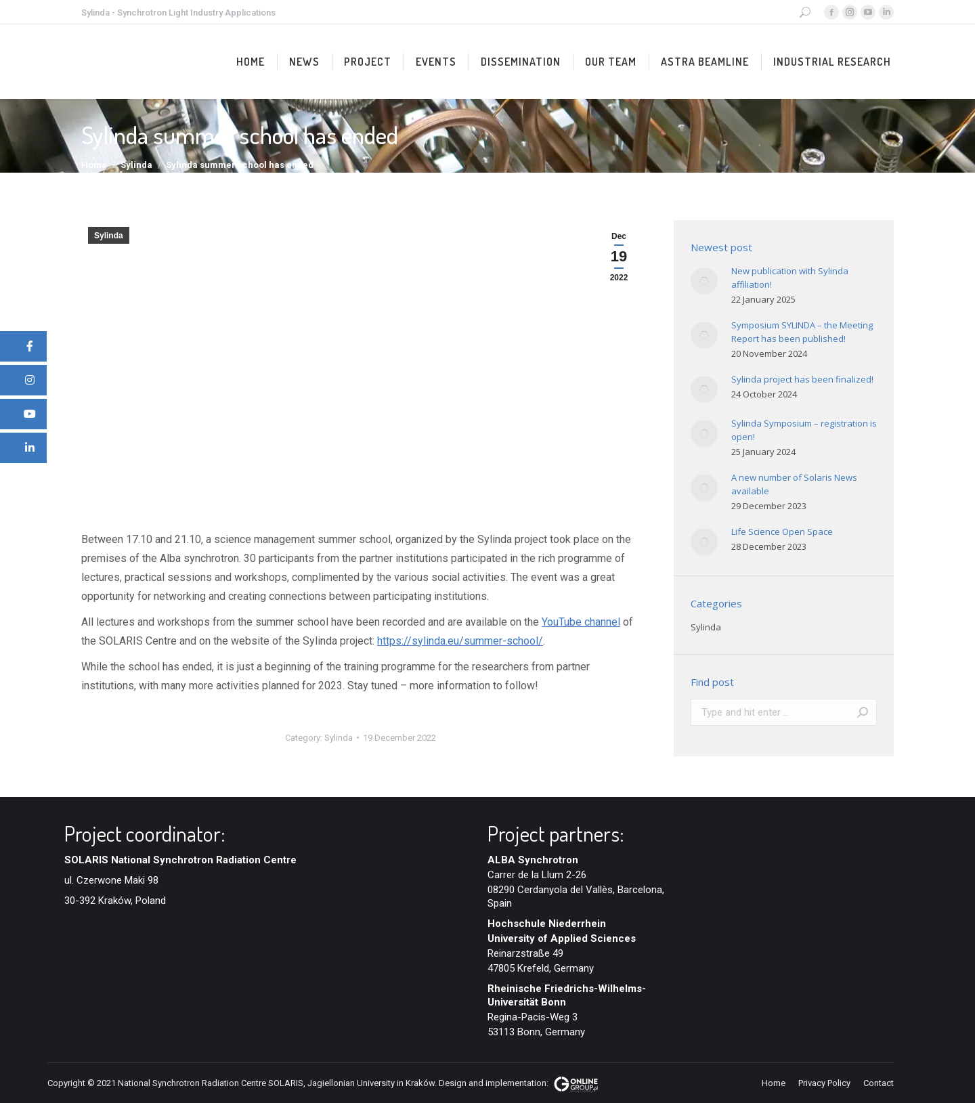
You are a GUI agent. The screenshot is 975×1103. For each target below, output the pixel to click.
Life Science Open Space (782, 531)
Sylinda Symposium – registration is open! (804, 430)
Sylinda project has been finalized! (802, 379)
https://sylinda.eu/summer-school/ (460, 640)
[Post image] (704, 281)
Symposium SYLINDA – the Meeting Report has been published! (802, 332)
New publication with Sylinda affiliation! (789, 277)
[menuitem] (250, 62)
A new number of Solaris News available (794, 484)
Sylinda (108, 235)
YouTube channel (581, 621)
